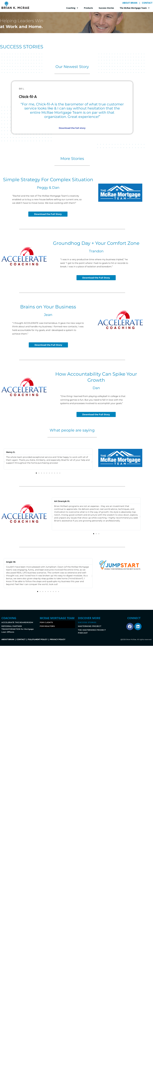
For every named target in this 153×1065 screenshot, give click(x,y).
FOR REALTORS (47, 626)
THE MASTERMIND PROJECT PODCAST (92, 631)
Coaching (72, 8)
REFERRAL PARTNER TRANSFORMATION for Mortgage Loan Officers (17, 629)
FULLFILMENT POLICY (37, 639)
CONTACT (147, 2)
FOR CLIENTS (46, 622)
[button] (4, 461)
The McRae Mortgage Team (135, 8)
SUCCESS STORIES (87, 622)
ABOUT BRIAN (129, 2)
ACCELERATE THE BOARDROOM (17, 622)
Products (88, 8)
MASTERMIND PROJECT (89, 626)
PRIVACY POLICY (57, 639)
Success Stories (106, 8)
